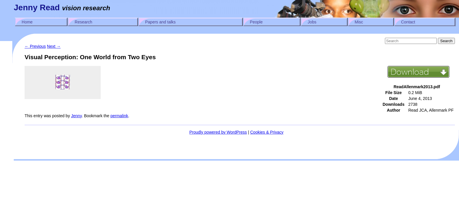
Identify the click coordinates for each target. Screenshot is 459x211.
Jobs (312, 22)
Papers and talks (160, 22)
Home (27, 22)
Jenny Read (37, 7)
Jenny (76, 115)
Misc (359, 22)
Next (54, 46)
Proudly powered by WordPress (218, 132)
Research (83, 22)
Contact (408, 22)
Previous (35, 46)
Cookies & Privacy (267, 132)
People (256, 22)
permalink (119, 115)
